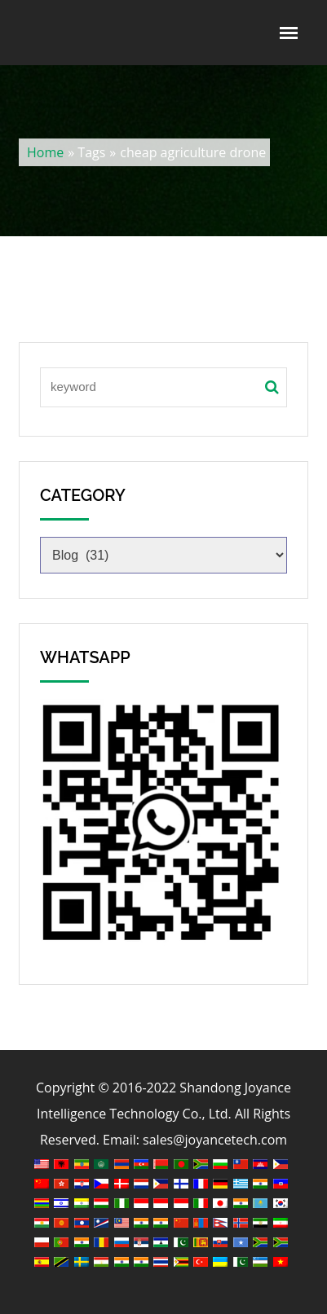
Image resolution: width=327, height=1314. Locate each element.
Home (45, 152)
